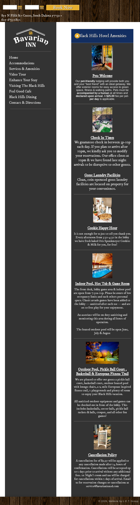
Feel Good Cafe (20, 91)
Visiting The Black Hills (27, 86)
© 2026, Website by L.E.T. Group (118, 501)
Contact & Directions (25, 102)
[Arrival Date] (10, 7)
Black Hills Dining (22, 97)
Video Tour (17, 74)
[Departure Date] (32, 7)
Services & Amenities (24, 69)
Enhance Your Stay (23, 80)
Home (13, 57)
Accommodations (21, 63)
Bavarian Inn (30, 37)
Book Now (63, 7)
